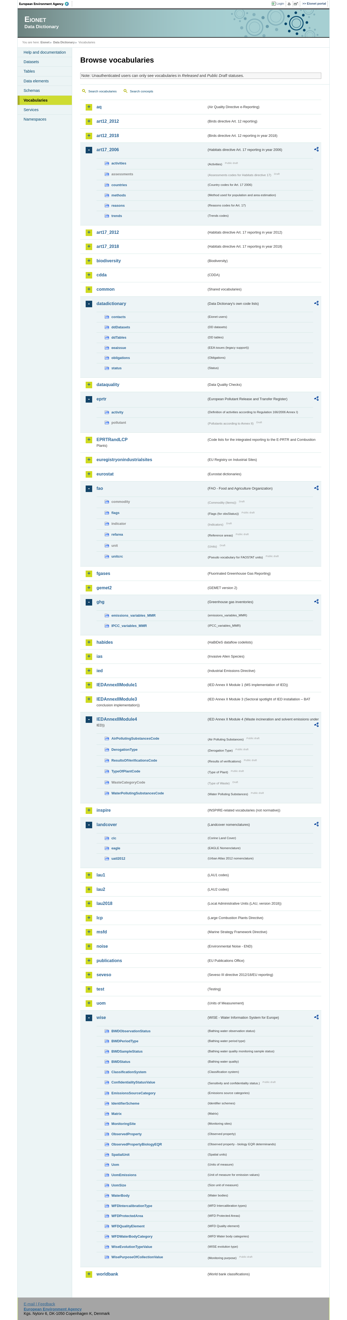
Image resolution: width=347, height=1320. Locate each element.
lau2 (101, 889)
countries (119, 185)
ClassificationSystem (128, 1072)
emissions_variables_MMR (133, 615)
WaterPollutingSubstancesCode (137, 793)
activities (118, 163)
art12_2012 (108, 121)
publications (109, 960)
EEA (45, 4)
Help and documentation (45, 52)
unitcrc (117, 556)
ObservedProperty (126, 1134)
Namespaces (35, 119)
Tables (29, 71)
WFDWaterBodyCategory (132, 1236)
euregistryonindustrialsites (124, 459)
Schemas (32, 90)
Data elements (36, 81)
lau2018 (105, 903)
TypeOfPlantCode (125, 771)
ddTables (118, 337)
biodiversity (109, 260)
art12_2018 (108, 135)
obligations (120, 358)
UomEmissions (123, 1175)
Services (31, 110)
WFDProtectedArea (127, 1216)
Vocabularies (36, 100)
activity (117, 412)
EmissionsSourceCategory (133, 1093)
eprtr (101, 399)
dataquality (108, 384)
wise (101, 1017)
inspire (104, 810)
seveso (104, 974)
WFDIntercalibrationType (131, 1206)
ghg (100, 602)
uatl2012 (118, 858)
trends (116, 216)
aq (99, 107)
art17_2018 (108, 246)
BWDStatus (120, 1062)
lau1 (101, 875)
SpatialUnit (120, 1155)
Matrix (116, 1114)
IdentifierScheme (125, 1103)
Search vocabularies (102, 91)
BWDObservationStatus (130, 1031)
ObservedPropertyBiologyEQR (136, 1144)
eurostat (105, 474)
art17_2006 (108, 149)
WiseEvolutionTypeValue (131, 1247)
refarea (117, 534)
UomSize (118, 1185)
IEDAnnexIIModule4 (117, 719)
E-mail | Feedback (39, 1304)
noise (102, 946)
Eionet (44, 42)
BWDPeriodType (124, 1041)
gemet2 (104, 587)
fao (100, 488)
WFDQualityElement (127, 1226)
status (116, 368)
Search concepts (141, 91)
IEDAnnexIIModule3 (117, 699)
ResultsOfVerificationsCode (134, 760)
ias (99, 656)
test (100, 989)
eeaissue (118, 348)
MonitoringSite (123, 1124)
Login (280, 3)
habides (105, 642)
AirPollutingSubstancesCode (135, 738)
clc (113, 838)
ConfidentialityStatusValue (133, 1082)
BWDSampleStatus (127, 1051)
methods (118, 195)
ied (100, 670)
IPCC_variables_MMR (129, 626)
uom (101, 1003)
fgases (103, 573)
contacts (118, 317)
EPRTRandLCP (112, 439)
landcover (107, 824)
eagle (115, 848)
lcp (100, 917)
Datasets (31, 62)
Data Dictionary (64, 42)
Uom (115, 1165)
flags (115, 513)
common (106, 289)
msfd (102, 932)
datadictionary (111, 303)
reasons (118, 205)
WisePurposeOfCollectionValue (137, 1257)
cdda (102, 275)
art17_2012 (108, 232)
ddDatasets (120, 327)
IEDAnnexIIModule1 (117, 684)
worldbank (107, 1274)
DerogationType (124, 750)
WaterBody (120, 1195)
